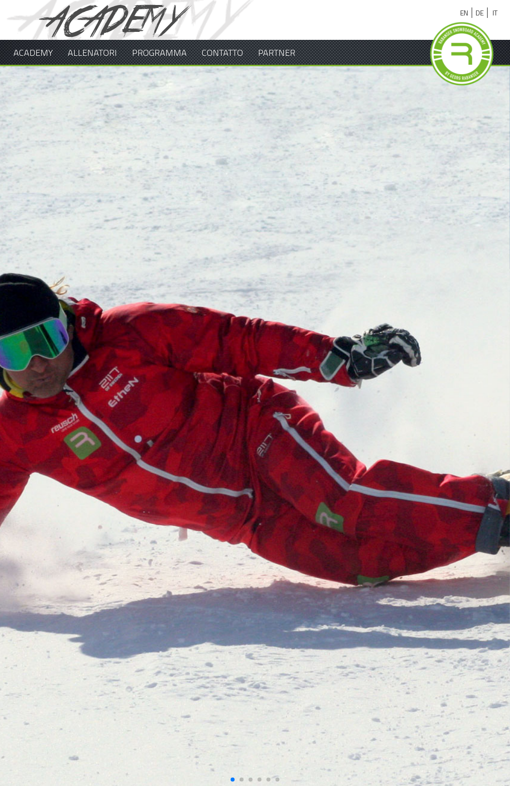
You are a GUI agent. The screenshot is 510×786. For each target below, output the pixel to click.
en (464, 12)
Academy (33, 52)
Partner (276, 52)
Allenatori (92, 52)
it (495, 12)
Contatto (222, 52)
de (480, 12)
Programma (159, 52)
